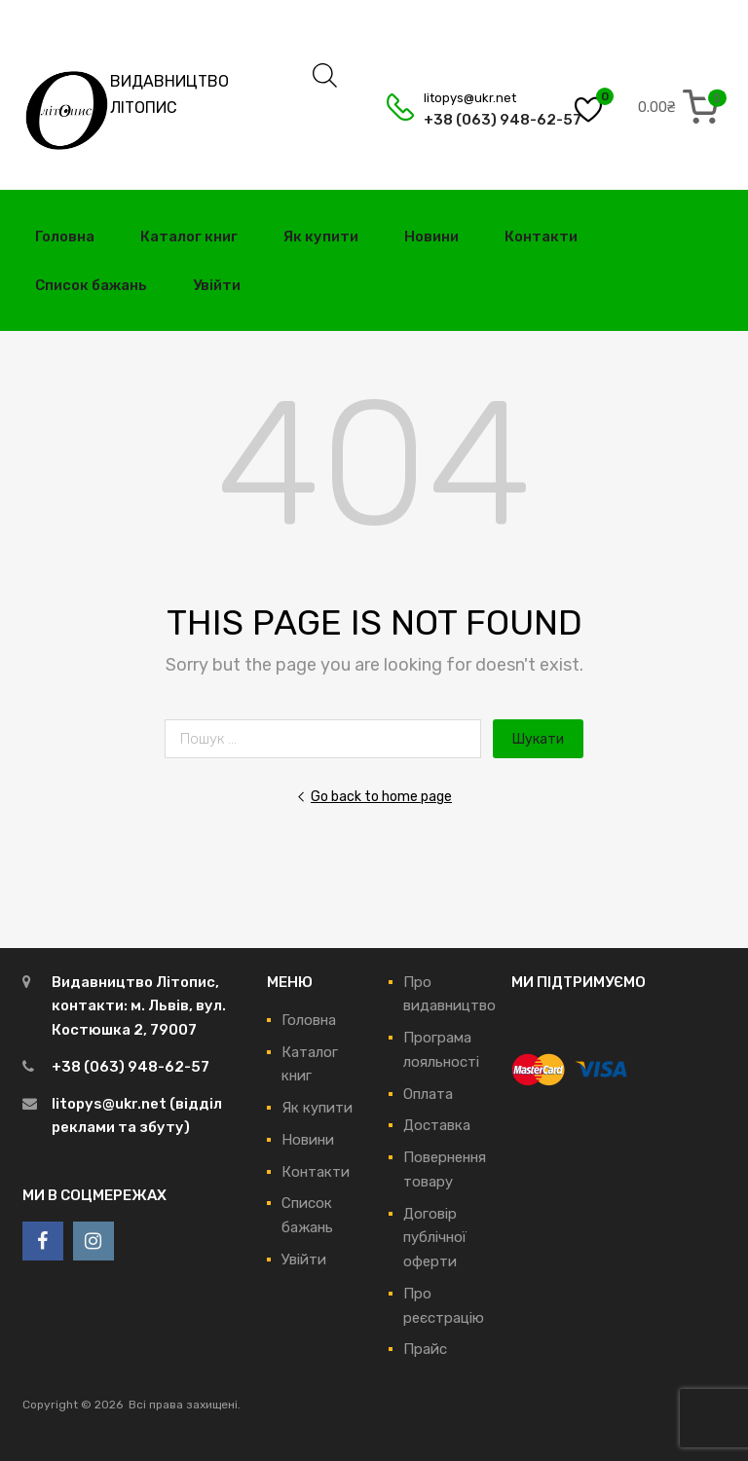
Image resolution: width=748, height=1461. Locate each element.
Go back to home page (374, 796)
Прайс (425, 1349)
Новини (431, 236)
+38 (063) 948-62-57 (471, 119)
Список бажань (91, 285)
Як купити (320, 236)
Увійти (217, 285)
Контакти (541, 236)
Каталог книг (189, 236)
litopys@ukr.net (470, 98)
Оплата (428, 1094)
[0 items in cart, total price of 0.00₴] (682, 107)
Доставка (436, 1125)
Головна (64, 236)
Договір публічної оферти (435, 1238)
